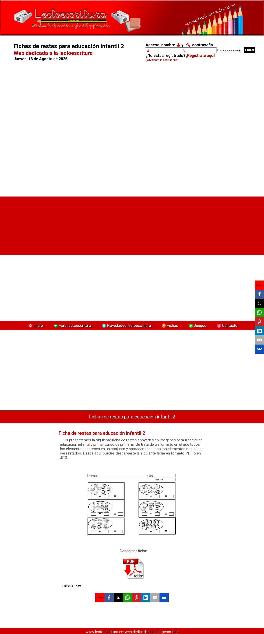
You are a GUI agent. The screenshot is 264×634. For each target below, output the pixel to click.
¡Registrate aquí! (200, 55)
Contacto (226, 325)
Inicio (35, 325)
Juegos (197, 325)
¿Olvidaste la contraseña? (162, 60)
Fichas (169, 325)
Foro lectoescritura (72, 325)
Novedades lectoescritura (126, 325)
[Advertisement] (74, 130)
